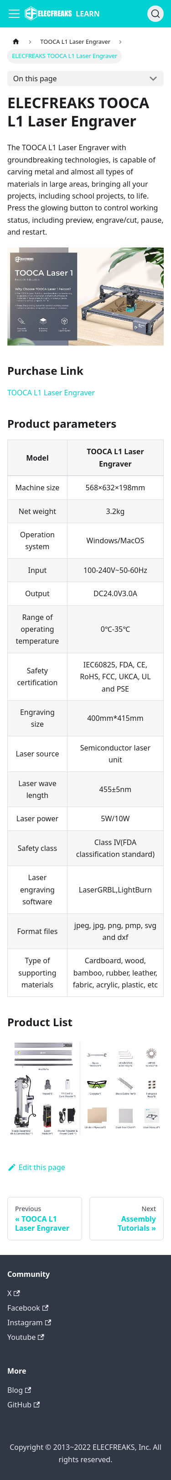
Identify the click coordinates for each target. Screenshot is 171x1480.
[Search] (155, 13)
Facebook (27, 1308)
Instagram (29, 1322)
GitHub (23, 1405)
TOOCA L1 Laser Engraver (51, 393)
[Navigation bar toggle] (14, 14)
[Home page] (16, 42)
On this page (35, 78)
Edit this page (36, 1167)
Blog (19, 1390)
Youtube (25, 1337)
